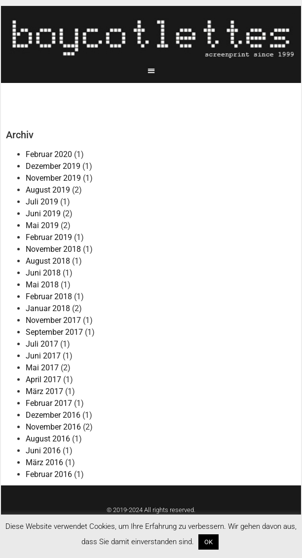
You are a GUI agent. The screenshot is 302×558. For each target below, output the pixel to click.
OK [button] (208, 542)
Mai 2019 (42, 225)
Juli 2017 (42, 344)
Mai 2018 (42, 284)
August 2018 (48, 261)
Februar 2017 (49, 403)
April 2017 (43, 379)
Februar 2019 (49, 237)
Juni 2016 (43, 450)
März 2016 (44, 462)
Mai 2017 (42, 367)
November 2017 (53, 320)
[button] (151, 70)
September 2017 (54, 332)
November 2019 (53, 178)
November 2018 (53, 249)
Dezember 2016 (53, 415)
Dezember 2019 (53, 166)
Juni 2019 (43, 213)
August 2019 (48, 190)
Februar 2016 (49, 474)
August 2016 (48, 438)
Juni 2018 (43, 273)
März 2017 (44, 391)
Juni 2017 (43, 355)
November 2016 (53, 427)
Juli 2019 (42, 201)
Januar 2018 (48, 308)
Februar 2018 (49, 296)
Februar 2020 (49, 154)
